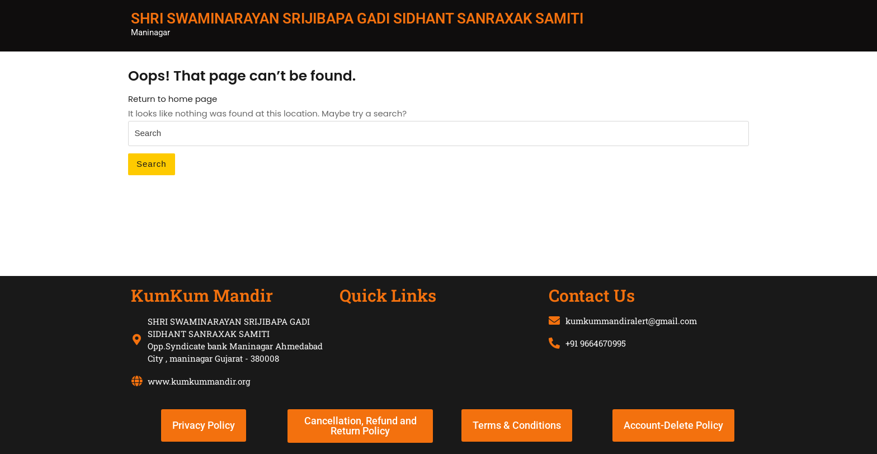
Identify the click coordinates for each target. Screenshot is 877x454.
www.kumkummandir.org (199, 381)
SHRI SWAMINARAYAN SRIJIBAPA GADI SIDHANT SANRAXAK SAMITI (357, 18)
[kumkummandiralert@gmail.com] (554, 320)
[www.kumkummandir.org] (136, 381)
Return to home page (172, 99)
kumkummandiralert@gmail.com (631, 320)
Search (151, 164)
